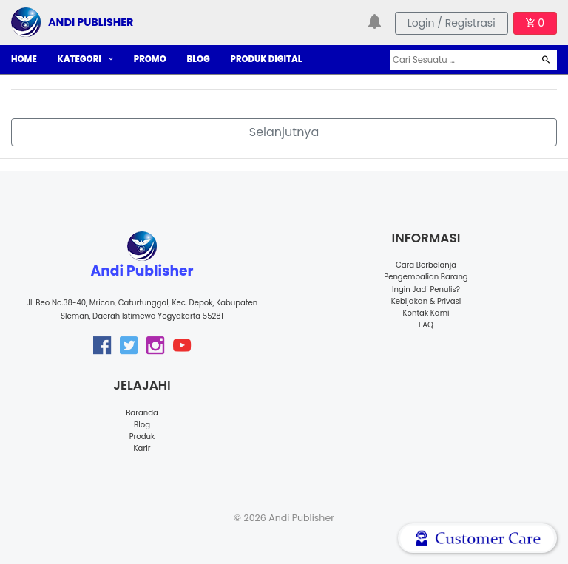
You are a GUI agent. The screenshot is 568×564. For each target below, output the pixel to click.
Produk (142, 436)
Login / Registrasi (452, 23)
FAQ (426, 324)
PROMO (150, 59)
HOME (24, 59)
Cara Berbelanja (426, 265)
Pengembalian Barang (425, 276)
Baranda (142, 412)
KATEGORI (85, 59)
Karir (142, 448)
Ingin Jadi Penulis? (426, 289)
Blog (142, 424)
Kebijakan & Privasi (426, 301)
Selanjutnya (284, 131)
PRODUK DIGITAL (266, 59)
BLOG (198, 59)
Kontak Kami (425, 313)
